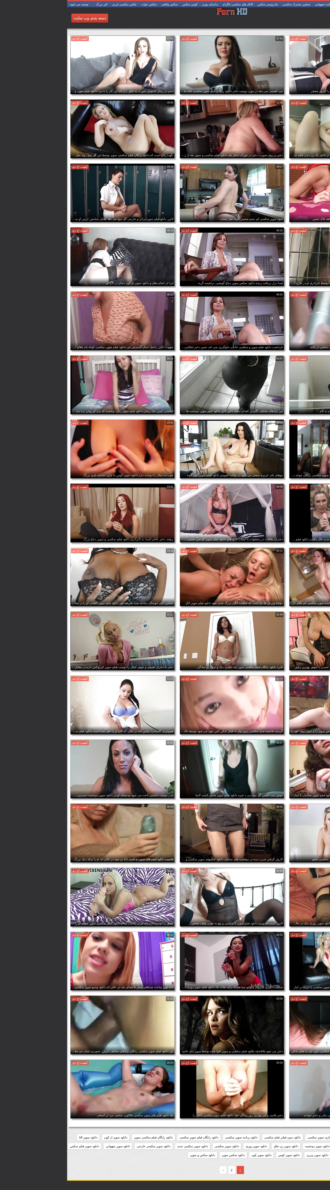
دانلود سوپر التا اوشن (312, 1146)
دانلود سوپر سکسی (160, 1146)
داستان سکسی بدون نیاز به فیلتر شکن (301, 1137)
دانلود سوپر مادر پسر (312, 1155)
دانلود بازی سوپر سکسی (255, 1137)
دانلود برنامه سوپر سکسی (174, 1137)
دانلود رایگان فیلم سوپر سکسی (131, 1137)
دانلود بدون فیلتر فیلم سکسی (215, 1137)
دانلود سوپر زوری (189, 1146)
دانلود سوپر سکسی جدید (125, 1146)
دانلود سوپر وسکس (280, 1155)
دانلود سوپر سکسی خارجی (86, 1146)
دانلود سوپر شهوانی (51, 1146)
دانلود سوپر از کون (48, 1137)
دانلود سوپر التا (21, 1137)
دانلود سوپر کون (194, 1155)
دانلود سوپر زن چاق (219, 1146)
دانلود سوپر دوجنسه (250, 1146)
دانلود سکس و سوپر (135, 1155)
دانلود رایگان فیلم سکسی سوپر (86, 1137)
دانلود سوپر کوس (222, 1155)
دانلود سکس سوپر (166, 1155)
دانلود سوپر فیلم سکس (17, 1146)
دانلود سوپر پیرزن (250, 1155)
